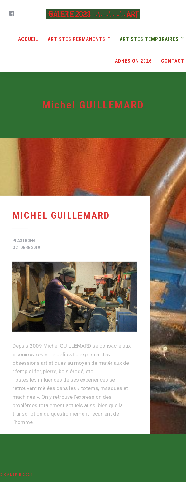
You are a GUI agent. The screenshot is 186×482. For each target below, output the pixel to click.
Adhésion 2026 (133, 61)
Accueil (28, 39)
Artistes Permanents (76, 39)
